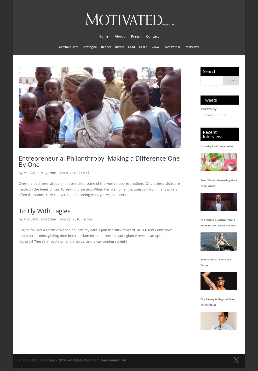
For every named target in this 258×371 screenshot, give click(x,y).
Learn (143, 47)
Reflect (106, 47)
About (120, 37)
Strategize (90, 47)
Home (104, 37)
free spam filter (113, 360)
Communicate (68, 47)
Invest (119, 47)
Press (135, 37)
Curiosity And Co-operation (217, 146)
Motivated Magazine (39, 172)
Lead (131, 47)
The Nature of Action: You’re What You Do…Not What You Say (218, 223)
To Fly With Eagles (44, 211)
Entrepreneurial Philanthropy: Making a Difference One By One (99, 161)
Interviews (191, 47)
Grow (155, 47)
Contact (152, 37)
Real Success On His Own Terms (216, 262)
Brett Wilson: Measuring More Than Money (219, 183)
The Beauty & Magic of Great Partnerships (218, 302)
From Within (171, 47)
